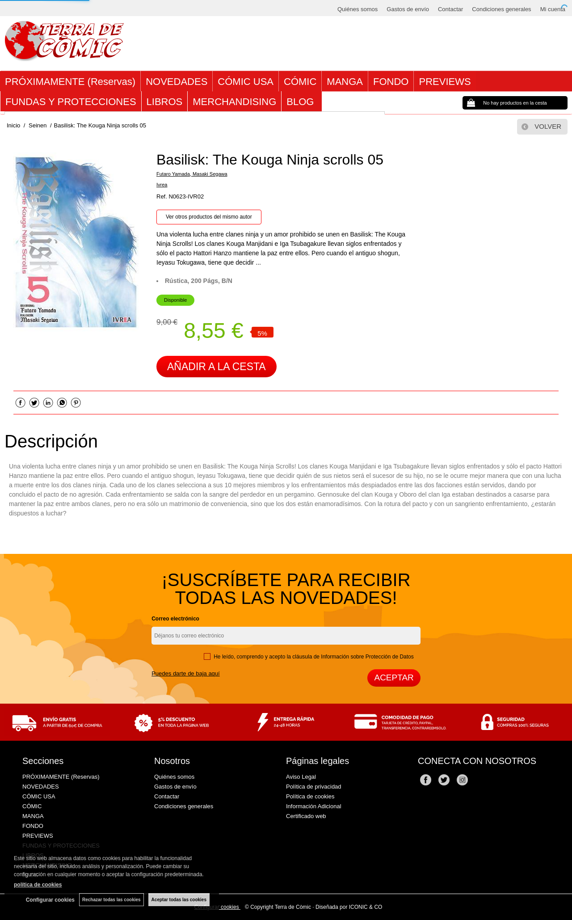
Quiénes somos (357, 9)
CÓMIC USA (245, 81)
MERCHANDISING (234, 101)
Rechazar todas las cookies (111, 899)
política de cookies (38, 885)
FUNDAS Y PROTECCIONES (70, 101)
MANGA (345, 81)
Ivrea (161, 184)
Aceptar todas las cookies (178, 899)
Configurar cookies (50, 900)
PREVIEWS (445, 81)
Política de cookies (310, 796)
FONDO (390, 81)
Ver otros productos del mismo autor (209, 217)
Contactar (450, 9)
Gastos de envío (408, 9)
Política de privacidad (313, 786)
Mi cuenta (552, 9)
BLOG (301, 101)
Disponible (175, 300)
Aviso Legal (301, 776)
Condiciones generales (501, 9)
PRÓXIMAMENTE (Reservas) (70, 81)
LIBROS (165, 101)
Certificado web (306, 816)
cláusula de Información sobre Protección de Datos (352, 657)
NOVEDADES (176, 81)
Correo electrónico (175, 619)
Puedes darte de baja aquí (185, 673)
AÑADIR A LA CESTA (216, 366)
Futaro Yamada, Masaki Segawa (191, 174)
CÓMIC (300, 81)
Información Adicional (313, 806)
